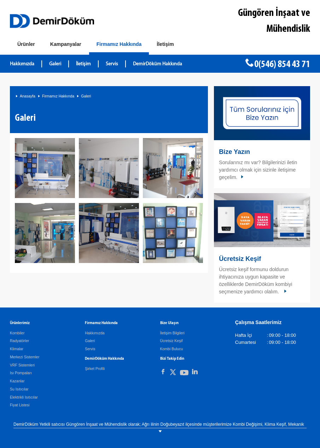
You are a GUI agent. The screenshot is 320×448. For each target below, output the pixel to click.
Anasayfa (27, 96)
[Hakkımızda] (119, 45)
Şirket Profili (95, 368)
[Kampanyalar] (66, 44)
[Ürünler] (26, 44)
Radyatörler (19, 341)
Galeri (55, 64)
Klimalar (16, 349)
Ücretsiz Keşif (240, 259)
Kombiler (17, 333)
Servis (90, 349)
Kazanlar (17, 381)
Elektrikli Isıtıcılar (24, 397)
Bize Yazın (234, 152)
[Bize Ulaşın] (165, 44)
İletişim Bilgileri (172, 333)
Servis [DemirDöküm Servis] (112, 64)
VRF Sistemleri (22, 365)
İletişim (83, 64)
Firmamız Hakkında (58, 96)
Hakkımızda (22, 64)
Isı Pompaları (21, 373)
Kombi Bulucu (171, 349)
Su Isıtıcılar (19, 389)
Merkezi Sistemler (24, 357)
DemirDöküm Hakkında (157, 64)
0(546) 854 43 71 (282, 65)
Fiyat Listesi (19, 405)
